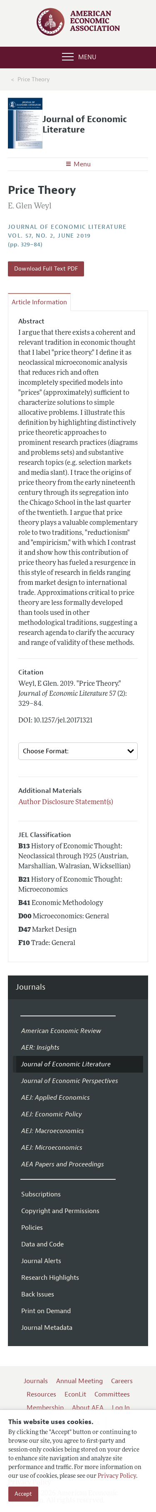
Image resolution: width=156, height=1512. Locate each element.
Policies (32, 1228)
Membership (45, 1408)
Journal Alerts (41, 1261)
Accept (23, 1493)
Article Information (39, 302)
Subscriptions (41, 1194)
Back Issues (37, 1294)
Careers (122, 1381)
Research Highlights (50, 1278)
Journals (30, 987)
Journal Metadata (46, 1328)
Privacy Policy (117, 1476)
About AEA (88, 1408)
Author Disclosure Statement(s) (65, 802)
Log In (121, 1408)
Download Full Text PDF (46, 268)
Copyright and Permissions (60, 1211)
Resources (41, 1394)
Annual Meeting (79, 1381)
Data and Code (42, 1244)
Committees (112, 1394)
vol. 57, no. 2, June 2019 (49, 235)
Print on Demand (46, 1311)
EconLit (75, 1394)
